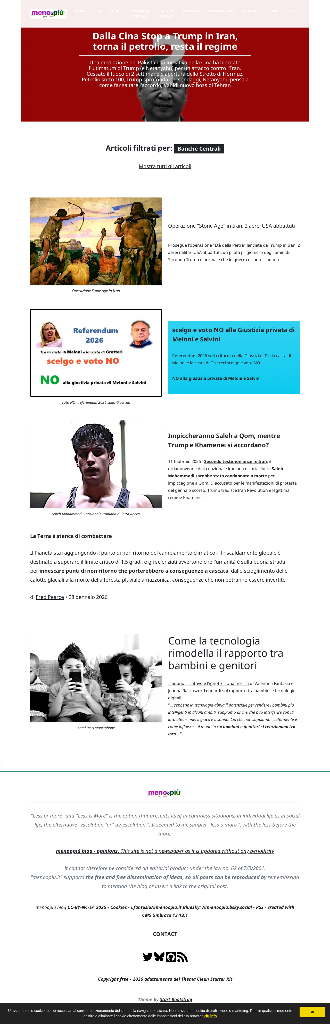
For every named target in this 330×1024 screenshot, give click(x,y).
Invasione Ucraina (141, 14)
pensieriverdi (222, 11)
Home (80, 11)
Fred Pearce (50, 596)
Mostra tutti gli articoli (165, 166)
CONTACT (165, 934)
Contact (251, 11)
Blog (98, 11)
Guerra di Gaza (166, 14)
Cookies (118, 907)
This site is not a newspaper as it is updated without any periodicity (165, 850)
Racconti (192, 11)
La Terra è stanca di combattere (71, 535)
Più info (210, 1016)
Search (274, 11)
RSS (292, 11)
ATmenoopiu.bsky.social (227, 907)
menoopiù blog (73, 907)
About (117, 11)
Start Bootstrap (176, 999)
